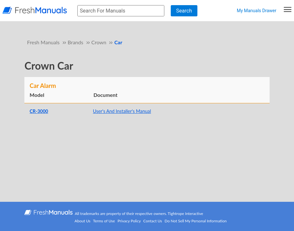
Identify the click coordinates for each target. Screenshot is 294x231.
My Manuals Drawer (256, 10)
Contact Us (152, 220)
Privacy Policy (129, 220)
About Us (82, 220)
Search (184, 11)
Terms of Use (104, 220)
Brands (75, 42)
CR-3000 (39, 111)
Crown (99, 42)
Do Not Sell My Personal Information (196, 220)
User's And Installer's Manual (122, 111)
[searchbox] (121, 10)
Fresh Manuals (43, 42)
